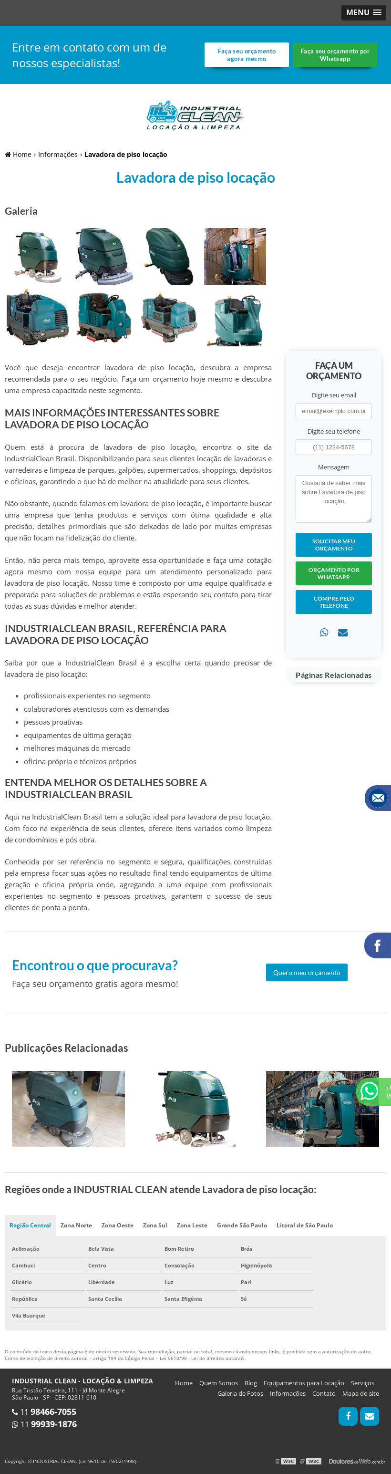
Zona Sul (155, 1225)
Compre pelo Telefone (334, 602)
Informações (288, 1393)
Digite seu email (334, 395)
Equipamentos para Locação (304, 1383)
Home (184, 1383)
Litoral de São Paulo (305, 1225)
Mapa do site (360, 1393)
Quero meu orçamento (306, 972)
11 (44, 1412)
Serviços (362, 1383)
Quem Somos (218, 1383)
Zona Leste (192, 1225)
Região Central (30, 1225)
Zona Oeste (118, 1225)
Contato (324, 1393)
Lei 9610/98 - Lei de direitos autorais (202, 1358)
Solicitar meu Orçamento (333, 545)
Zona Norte (76, 1225)
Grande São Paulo (242, 1225)
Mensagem (334, 467)
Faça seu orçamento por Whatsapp (335, 54)
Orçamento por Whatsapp (334, 573)
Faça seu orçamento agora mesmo (247, 54)
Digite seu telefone (334, 431)
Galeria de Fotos (240, 1393)
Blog (251, 1383)
